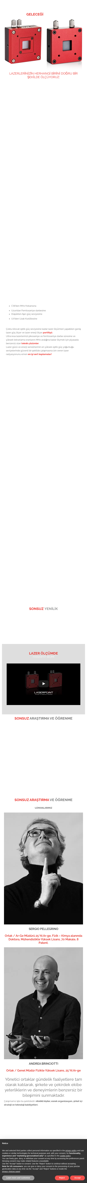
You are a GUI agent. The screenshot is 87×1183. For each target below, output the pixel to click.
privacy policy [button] (71, 1150)
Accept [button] (77, 1178)
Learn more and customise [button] (18, 1178)
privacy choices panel (11, 1171)
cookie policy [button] (65, 1156)
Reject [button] (62, 1178)
